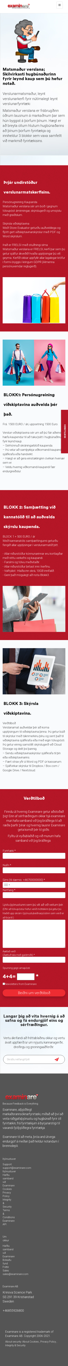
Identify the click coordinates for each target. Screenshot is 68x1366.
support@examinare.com (17, 1167)
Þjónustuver (9, 1171)
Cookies (7, 1189)
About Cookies (30, 1341)
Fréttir (6, 1267)
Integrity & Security (15, 1345)
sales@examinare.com (15, 1274)
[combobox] (7, 885)
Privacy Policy (48, 1341)
